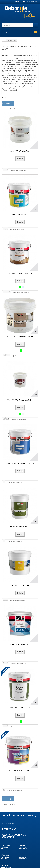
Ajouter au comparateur (18, 170)
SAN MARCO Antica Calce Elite (20, 273)
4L (6, 291)
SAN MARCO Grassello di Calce (20, 400)
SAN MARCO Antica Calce (20, 708)
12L (7, 662)
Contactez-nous (21, 1)
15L (7, 169)
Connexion (33, 1)
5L (6, 228)
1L (3, 169)
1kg (4, 418)
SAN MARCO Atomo (20, 214)
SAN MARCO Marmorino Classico (20, 337)
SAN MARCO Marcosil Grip (20, 771)
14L (10, 291)
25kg (7, 355)
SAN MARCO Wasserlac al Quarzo (20, 463)
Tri (2, 97)
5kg (4, 355)
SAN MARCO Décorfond (20, 151)
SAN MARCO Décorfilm (20, 585)
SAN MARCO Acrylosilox (20, 644)
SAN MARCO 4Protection (20, 527)
